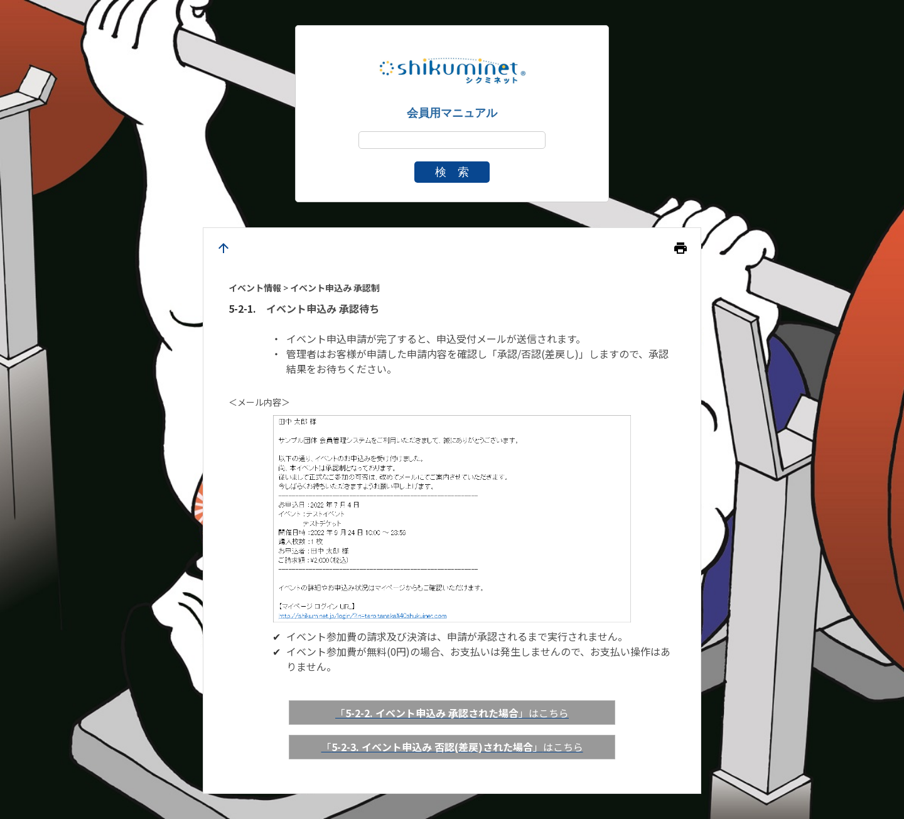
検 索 (452, 172)
